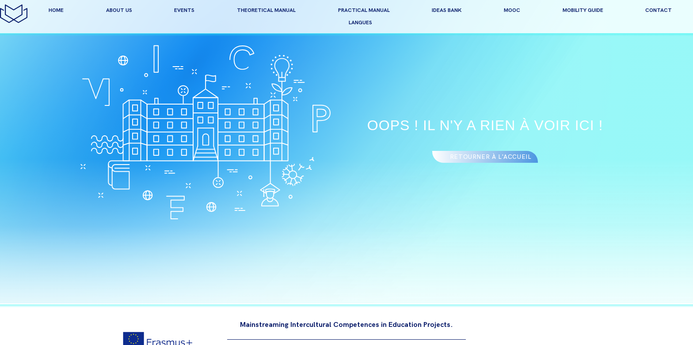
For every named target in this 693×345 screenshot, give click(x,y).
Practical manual (364, 10)
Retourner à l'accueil (491, 157)
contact (658, 10)
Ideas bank (446, 10)
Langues (360, 22)
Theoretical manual (266, 10)
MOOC (512, 10)
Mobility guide (583, 10)
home (56, 10)
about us (119, 10)
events (184, 10)
